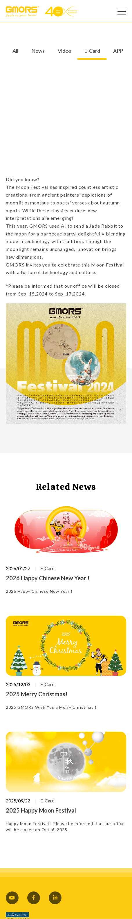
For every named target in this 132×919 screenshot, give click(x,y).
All (15, 51)
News (38, 51)
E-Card (92, 51)
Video (64, 51)
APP (118, 51)
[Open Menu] (121, 11)
